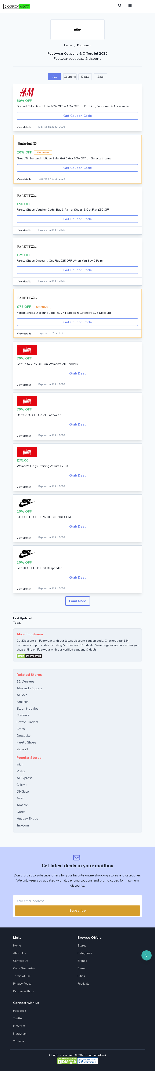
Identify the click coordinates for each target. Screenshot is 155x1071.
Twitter (18, 1018)
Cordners (23, 715)
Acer (20, 798)
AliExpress (25, 778)
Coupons (70, 77)
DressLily (23, 735)
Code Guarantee (24, 968)
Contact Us (20, 961)
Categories (85, 953)
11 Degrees (26, 681)
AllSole (22, 695)
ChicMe (22, 784)
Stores (82, 946)
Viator (21, 771)
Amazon (23, 701)
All (55, 77)
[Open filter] (146, 955)
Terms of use (22, 976)
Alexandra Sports (29, 688)
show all (22, 749)
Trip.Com (23, 825)
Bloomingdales (28, 708)
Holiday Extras (27, 818)
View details (24, 127)
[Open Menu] (130, 5)
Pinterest (19, 1026)
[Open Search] (120, 5)
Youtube (18, 1041)
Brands (82, 961)
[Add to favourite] (101, 23)
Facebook (19, 1011)
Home (68, 45)
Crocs (21, 729)
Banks (82, 968)
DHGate (23, 791)
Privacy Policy (22, 984)
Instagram (19, 1034)
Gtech (21, 812)
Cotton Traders (27, 722)
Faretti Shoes (26, 742)
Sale (100, 77)
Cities (81, 976)
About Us (19, 953)
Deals (85, 77)
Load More (77, 601)
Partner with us (23, 991)
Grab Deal (77, 373)
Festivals (83, 984)
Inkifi (20, 764)
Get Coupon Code (77, 115)
